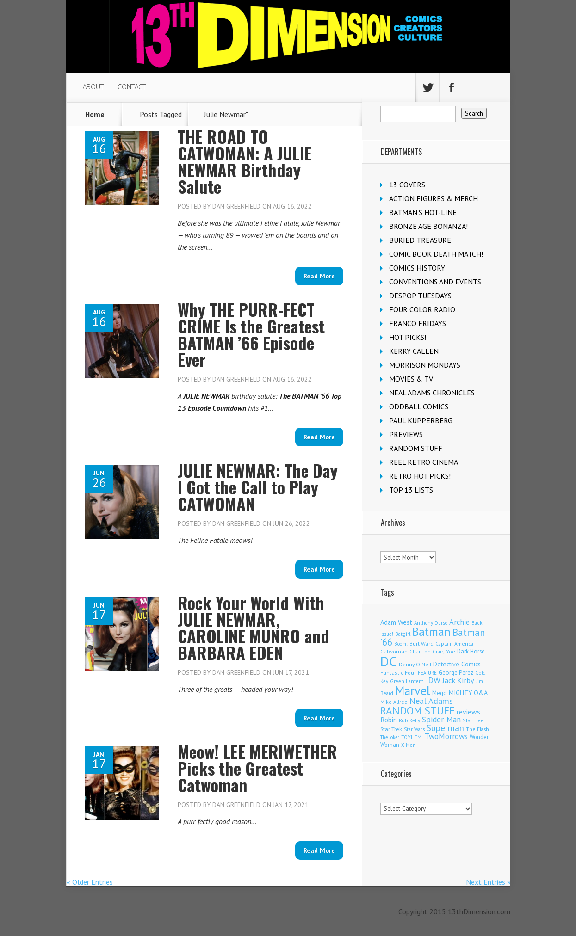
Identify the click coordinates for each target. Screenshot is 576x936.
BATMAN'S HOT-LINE (423, 212)
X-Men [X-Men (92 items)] (408, 745)
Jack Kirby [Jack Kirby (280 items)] (458, 680)
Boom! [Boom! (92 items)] (401, 643)
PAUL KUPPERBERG (420, 420)
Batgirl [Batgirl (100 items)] (402, 634)
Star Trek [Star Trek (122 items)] (391, 729)
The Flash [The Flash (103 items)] (477, 729)
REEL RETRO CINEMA (423, 462)
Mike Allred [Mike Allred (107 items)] (394, 701)
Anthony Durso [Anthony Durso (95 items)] (430, 623)
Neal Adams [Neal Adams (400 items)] (431, 701)
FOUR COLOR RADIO (422, 309)
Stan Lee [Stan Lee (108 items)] (473, 720)
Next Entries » (488, 882)
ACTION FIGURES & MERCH (433, 198)
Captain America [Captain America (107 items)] (454, 643)
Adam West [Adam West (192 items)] (396, 622)
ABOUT (93, 86)
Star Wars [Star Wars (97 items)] (414, 729)
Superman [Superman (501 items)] (445, 727)
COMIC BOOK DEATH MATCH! (436, 254)
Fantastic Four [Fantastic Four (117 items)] (398, 672)
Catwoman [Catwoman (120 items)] (394, 651)
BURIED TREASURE (420, 240)
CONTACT (132, 86)
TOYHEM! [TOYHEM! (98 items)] (412, 737)
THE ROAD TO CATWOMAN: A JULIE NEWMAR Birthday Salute (245, 161)
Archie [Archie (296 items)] (459, 622)
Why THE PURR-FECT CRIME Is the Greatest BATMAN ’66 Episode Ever (251, 334)
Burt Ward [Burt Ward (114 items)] (421, 643)
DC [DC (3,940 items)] (388, 661)
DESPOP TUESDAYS (420, 295)
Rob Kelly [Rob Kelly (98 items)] (409, 720)
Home (95, 114)
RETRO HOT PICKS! (420, 475)
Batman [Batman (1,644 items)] (431, 631)
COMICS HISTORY (417, 267)
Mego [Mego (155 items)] (439, 693)
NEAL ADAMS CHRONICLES (432, 392)
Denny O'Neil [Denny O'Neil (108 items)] (415, 664)
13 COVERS (407, 184)
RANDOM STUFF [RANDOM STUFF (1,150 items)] (417, 710)
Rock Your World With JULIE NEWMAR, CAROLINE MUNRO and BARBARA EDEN (253, 627)
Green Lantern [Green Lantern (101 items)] (407, 680)
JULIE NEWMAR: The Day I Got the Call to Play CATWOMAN (258, 487)
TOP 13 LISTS (411, 489)
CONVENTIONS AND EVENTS (435, 281)
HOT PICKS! (407, 337)
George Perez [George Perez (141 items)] (456, 673)
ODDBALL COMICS (418, 406)
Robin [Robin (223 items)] (388, 719)
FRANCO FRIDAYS (417, 323)
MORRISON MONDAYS (424, 364)
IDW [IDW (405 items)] (433, 680)
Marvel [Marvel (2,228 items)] (412, 690)
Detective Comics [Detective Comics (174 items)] (457, 664)
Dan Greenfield (236, 206)
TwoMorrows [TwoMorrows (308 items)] (446, 736)
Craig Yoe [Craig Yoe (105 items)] (444, 651)
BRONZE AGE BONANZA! (428, 226)
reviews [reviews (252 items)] (468, 711)
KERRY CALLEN (414, 351)
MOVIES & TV (411, 378)
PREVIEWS (406, 434)
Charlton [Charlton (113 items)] (420, 651)
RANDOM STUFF (415, 448)
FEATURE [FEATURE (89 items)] (427, 673)
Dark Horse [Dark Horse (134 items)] (471, 651)
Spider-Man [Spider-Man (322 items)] (441, 719)
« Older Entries (90, 882)
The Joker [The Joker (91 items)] (389, 737)
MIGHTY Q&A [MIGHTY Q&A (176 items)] (468, 693)
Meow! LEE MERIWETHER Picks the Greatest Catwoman (257, 768)
